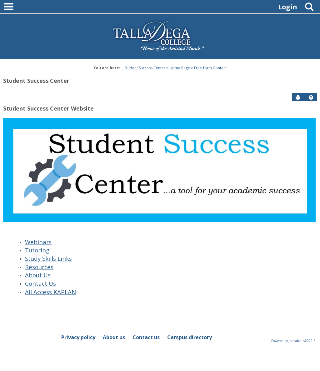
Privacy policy (78, 337)
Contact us (146, 337)
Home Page (179, 68)
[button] (311, 97)
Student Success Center (144, 68)
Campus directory (189, 337)
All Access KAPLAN (50, 292)
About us (114, 337)
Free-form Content (210, 68)
